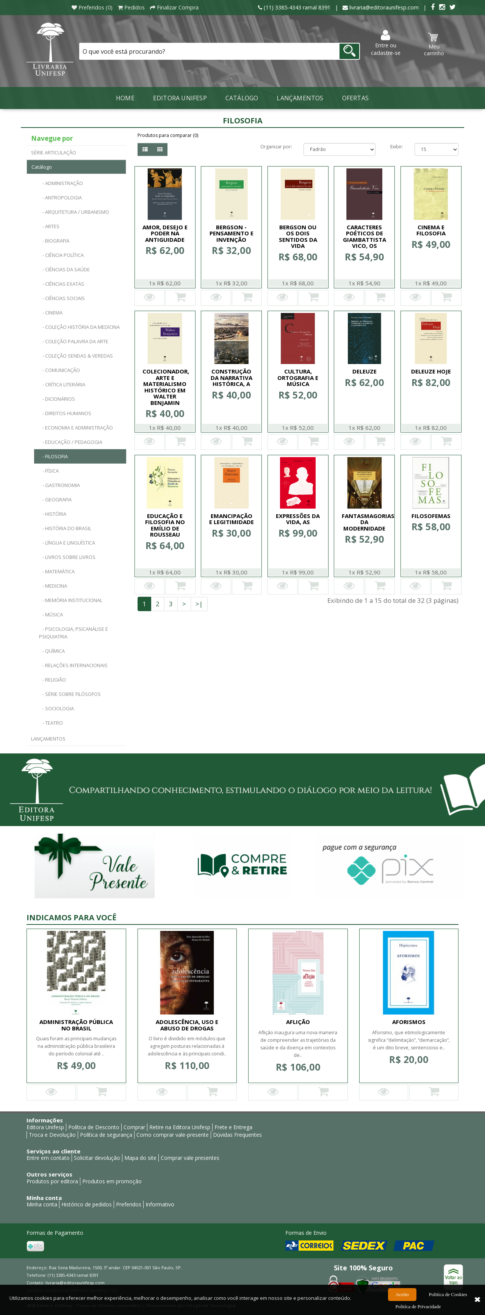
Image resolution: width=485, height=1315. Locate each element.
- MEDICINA (53, 585)
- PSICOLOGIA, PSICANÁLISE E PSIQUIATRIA (73, 633)
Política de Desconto (93, 1127)
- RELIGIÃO (52, 679)
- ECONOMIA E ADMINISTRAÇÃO (76, 427)
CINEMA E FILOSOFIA (431, 230)
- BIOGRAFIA (54, 240)
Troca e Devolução (52, 1134)
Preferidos (128, 1204)
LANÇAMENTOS (300, 98)
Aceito (402, 1300)
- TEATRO (51, 722)
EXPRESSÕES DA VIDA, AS (298, 519)
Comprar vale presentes (190, 1157)
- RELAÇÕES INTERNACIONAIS (73, 665)
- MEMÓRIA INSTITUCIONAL (70, 600)
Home (125, 98)
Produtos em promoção (112, 1181)
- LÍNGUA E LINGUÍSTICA (67, 542)
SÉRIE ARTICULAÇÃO (53, 152)
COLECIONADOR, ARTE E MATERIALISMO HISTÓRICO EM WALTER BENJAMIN (165, 386)
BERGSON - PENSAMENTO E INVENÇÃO (231, 233)
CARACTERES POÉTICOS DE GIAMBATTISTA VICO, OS (364, 236)
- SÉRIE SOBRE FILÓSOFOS (70, 694)
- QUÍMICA (52, 650)
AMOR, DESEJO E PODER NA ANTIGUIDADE (165, 233)
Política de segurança (106, 1134)
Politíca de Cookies (448, 1300)
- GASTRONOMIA (59, 485)
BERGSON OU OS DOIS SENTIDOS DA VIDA (298, 236)
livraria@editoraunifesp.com (75, 1282)
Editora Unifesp (180, 98)
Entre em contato (48, 1157)
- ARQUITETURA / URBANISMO (74, 212)
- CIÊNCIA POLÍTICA (61, 255)
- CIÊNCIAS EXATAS (61, 283)
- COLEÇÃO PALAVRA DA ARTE (73, 341)
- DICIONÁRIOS (57, 398)
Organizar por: (276, 146)
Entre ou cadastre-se (386, 43)
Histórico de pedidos (86, 1204)
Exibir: (396, 146)
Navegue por (52, 138)
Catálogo (241, 98)
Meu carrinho (434, 45)
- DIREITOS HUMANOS (65, 413)
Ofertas (355, 98)
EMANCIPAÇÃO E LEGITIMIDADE (231, 519)
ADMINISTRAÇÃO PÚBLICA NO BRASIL (76, 1025)
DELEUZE (364, 371)
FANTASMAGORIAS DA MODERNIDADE (368, 522)
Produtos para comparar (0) (168, 135)
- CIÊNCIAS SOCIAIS (62, 298)
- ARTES (49, 226)
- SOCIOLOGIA (56, 708)
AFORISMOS (409, 1022)
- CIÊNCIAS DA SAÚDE (64, 269)
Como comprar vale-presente (172, 1134)
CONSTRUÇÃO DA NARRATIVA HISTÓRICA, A (231, 377)
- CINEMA (51, 312)
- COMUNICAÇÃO (59, 370)
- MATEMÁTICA (57, 571)
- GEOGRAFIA (55, 499)
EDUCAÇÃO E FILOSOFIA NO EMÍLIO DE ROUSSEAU (165, 525)
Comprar (134, 1127)
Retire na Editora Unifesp (179, 1127)
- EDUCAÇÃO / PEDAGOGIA (70, 442)
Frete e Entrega (233, 1127)
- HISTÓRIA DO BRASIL (65, 528)
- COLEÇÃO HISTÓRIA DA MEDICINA (79, 327)
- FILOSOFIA (53, 456)
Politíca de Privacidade (418, 1311)
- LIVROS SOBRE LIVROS (67, 557)
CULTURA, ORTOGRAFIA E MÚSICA (297, 377)
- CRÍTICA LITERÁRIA (62, 384)
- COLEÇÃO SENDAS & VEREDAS (76, 355)
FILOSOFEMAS (431, 516)
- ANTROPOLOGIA (60, 197)
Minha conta (42, 1204)
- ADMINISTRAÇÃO (61, 183)
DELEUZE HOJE (431, 371)
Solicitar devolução (97, 1157)
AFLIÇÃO (298, 1022)
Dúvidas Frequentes (237, 1134)
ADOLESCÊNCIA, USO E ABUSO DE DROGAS (187, 1025)
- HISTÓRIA (52, 513)
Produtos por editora (52, 1181)
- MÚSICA (51, 614)
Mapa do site (140, 1157)
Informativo (160, 1204)
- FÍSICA (49, 470)
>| (199, 603)
